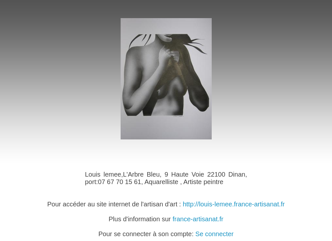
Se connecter (215, 233)
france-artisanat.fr (197, 219)
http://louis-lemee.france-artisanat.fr (234, 204)
